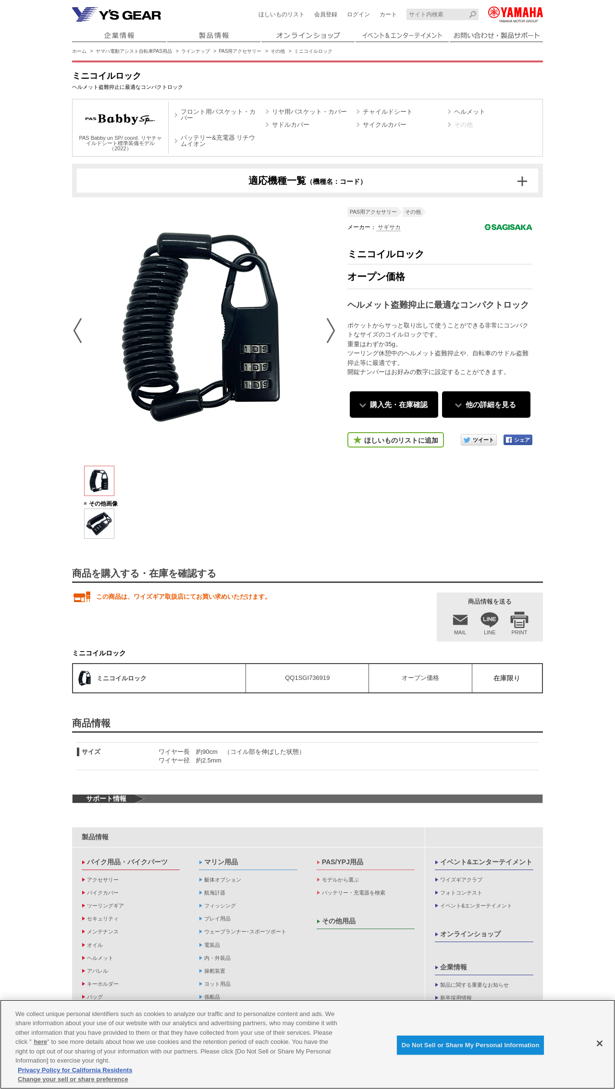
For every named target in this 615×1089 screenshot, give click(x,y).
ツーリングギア (105, 905)
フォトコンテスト (461, 892)
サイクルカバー (384, 124)
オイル (95, 945)
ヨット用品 (217, 984)
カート (388, 14)
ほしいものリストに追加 (401, 440)
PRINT (520, 632)
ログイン (358, 14)
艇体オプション (222, 880)
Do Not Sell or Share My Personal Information (471, 1045)
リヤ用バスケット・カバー (309, 111)
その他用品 (339, 921)
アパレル (97, 971)
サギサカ (388, 227)
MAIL (460, 632)
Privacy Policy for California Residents (75, 1070)
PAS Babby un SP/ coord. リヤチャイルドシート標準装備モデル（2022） (120, 129)
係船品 (212, 997)
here (40, 1041)
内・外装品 (217, 958)
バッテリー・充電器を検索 (353, 892)
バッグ (95, 997)
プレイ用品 (217, 918)
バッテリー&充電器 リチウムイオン (218, 140)
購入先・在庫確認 (399, 404)
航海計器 (214, 892)
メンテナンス (103, 931)
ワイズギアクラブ (461, 880)
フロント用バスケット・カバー (218, 114)
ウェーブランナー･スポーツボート (245, 931)
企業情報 (453, 967)
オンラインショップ (470, 934)
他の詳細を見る (491, 404)
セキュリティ (103, 918)
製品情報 (95, 837)
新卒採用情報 (456, 998)
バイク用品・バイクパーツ (127, 862)
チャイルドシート (388, 111)
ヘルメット (469, 111)
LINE (489, 632)
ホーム (79, 51)
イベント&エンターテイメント (486, 862)
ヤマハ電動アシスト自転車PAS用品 (134, 51)
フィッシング (220, 905)
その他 (278, 51)
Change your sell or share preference (73, 1079)
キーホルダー (103, 984)
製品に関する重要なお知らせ (474, 985)
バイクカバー (103, 892)
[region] (307, 1044)
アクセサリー (103, 880)
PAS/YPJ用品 (342, 862)
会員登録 (325, 14)
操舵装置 (214, 971)
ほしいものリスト (281, 14)
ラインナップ (195, 51)
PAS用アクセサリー (240, 51)
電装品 (212, 945)
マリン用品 (221, 862)
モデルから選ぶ (340, 880)
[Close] (599, 1043)
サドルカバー (290, 124)
